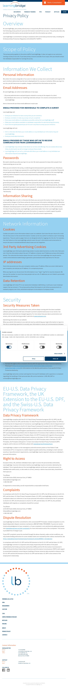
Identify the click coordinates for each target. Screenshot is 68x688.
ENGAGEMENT (5, 605)
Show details (58, 353)
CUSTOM (4, 609)
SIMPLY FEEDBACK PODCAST (9, 617)
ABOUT (4, 628)
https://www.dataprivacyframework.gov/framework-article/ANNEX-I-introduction (27, 539)
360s (3, 602)
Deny (33, 358)
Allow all (55, 358)
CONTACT (4, 634)
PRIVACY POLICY (6, 631)
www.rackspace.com (40, 316)
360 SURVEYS (17, 12)
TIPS (40, 12)
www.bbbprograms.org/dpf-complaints (18, 528)
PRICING (4, 623)
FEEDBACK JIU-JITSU (7, 599)
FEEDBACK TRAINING (30, 12)
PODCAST (48, 12)
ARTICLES (56, 12)
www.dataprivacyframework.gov (42, 444)
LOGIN (64, 12)
